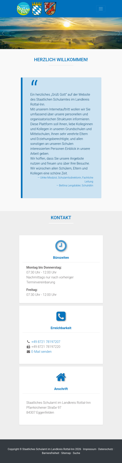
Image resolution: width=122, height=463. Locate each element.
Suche (76, 453)
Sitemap (66, 453)
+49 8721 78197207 (45, 342)
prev (3, 33)
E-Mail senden (41, 352)
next (118, 33)
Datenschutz (105, 449)
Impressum (89, 449)
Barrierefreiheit (50, 453)
